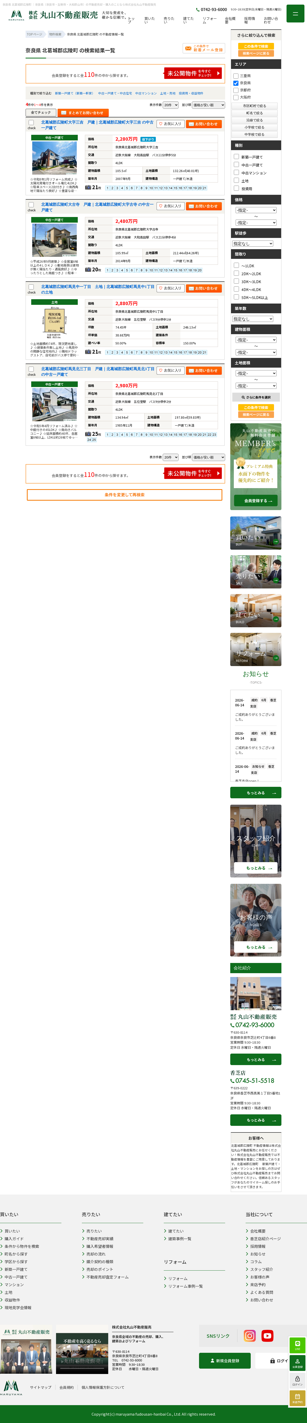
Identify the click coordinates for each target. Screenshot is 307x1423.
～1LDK (244, 265)
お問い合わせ (271, 20)
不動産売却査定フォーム (105, 1277)
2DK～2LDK (247, 273)
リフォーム (210, 20)
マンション (12, 1284)
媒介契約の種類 (97, 1261)
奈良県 (242, 82)
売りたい (169, 20)
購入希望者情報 (97, 1246)
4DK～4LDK (247, 289)
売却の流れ (94, 1254)
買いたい (149, 20)
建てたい (188, 20)
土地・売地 (168, 93)
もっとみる (256, 792)
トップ (131, 20)
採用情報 (249, 20)
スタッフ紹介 (259, 1269)
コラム (254, 1261)
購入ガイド (12, 1238)
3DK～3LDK (247, 281)
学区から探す (14, 1261)
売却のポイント (97, 1269)
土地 (241, 180)
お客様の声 (257, 1277)
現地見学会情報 (15, 1307)
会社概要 (230, 20)
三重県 (242, 75)
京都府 (242, 89)
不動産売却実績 (97, 1238)
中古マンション (146, 93)
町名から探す (14, 1254)
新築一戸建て (248, 156)
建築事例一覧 (177, 1238)
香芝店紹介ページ (263, 1238)
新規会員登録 (225, 1360)
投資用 (243, 188)
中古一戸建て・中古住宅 (115, 93)
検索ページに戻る (256, 53)
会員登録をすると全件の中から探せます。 (137, 73)
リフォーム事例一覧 (183, 1286)
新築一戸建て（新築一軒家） (75, 93)
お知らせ (256, 1254)
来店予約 (256, 1284)
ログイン (281, 1360)
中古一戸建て (248, 164)
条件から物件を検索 (19, 1246)
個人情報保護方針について (103, 1387)
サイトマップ (40, 1387)
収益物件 (10, 1300)
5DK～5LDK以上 (251, 297)
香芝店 (238, 1072)
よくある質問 (259, 1292)
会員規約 (66, 1387)
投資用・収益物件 (191, 93)
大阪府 (242, 97)
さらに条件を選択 (256, 397)
